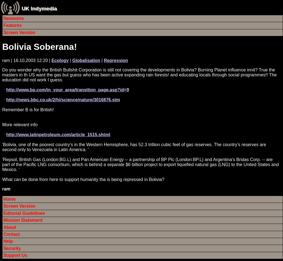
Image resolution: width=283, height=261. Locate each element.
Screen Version (19, 32)
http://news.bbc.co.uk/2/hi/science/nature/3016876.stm (63, 99)
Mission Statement (22, 220)
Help (8, 241)
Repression (116, 60)
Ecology (60, 60)
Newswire (13, 18)
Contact (11, 234)
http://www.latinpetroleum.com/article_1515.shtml (58, 134)
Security (12, 248)
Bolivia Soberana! (39, 47)
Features (12, 25)
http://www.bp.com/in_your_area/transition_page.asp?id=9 (67, 89)
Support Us (15, 255)
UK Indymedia (39, 8)
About (9, 227)
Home (9, 199)
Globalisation (86, 60)
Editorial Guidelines (24, 213)
